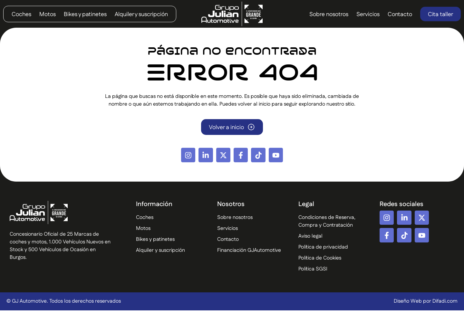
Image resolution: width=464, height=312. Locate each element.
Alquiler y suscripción (141, 14)
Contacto (400, 14)
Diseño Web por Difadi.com (426, 303)
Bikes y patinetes (85, 14)
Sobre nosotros (328, 14)
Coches (21, 14)
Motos (47, 14)
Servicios (368, 14)
